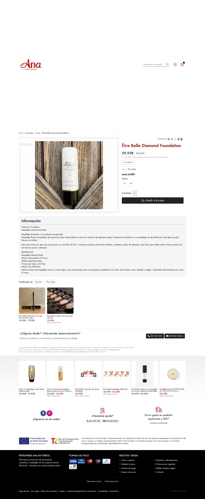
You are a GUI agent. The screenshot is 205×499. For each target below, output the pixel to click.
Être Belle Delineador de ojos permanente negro (30, 317)
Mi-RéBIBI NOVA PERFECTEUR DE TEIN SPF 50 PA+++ (172, 390)
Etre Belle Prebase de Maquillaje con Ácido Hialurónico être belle (144, 390)
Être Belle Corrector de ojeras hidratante (87, 390)
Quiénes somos (128, 464)
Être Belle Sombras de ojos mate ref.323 (60, 317)
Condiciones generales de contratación (81, 491)
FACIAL (95, 350)
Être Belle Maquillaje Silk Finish (115, 389)
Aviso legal (35, 491)
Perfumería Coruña (94, 481)
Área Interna (114, 491)
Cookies (62, 491)
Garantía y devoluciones (166, 460)
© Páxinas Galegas (178, 491)
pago (141, 157)
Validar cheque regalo (165, 468)
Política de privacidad (49, 491)
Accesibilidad (103, 491)
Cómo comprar (127, 460)
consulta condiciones (158, 423)
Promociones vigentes (165, 464)
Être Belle (114, 350)
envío (135, 157)
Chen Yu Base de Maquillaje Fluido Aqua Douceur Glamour (59, 390)
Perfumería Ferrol (111, 481)
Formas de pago (128, 468)
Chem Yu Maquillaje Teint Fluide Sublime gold (31, 390)
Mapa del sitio (24, 491)
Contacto (160, 472)
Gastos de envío (128, 472)
